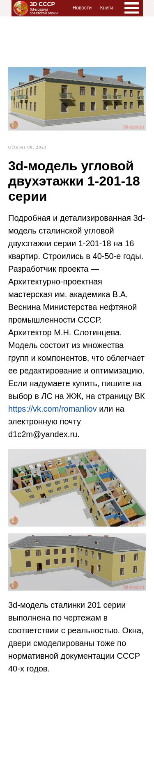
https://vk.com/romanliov (52, 408)
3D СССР (42, 4)
